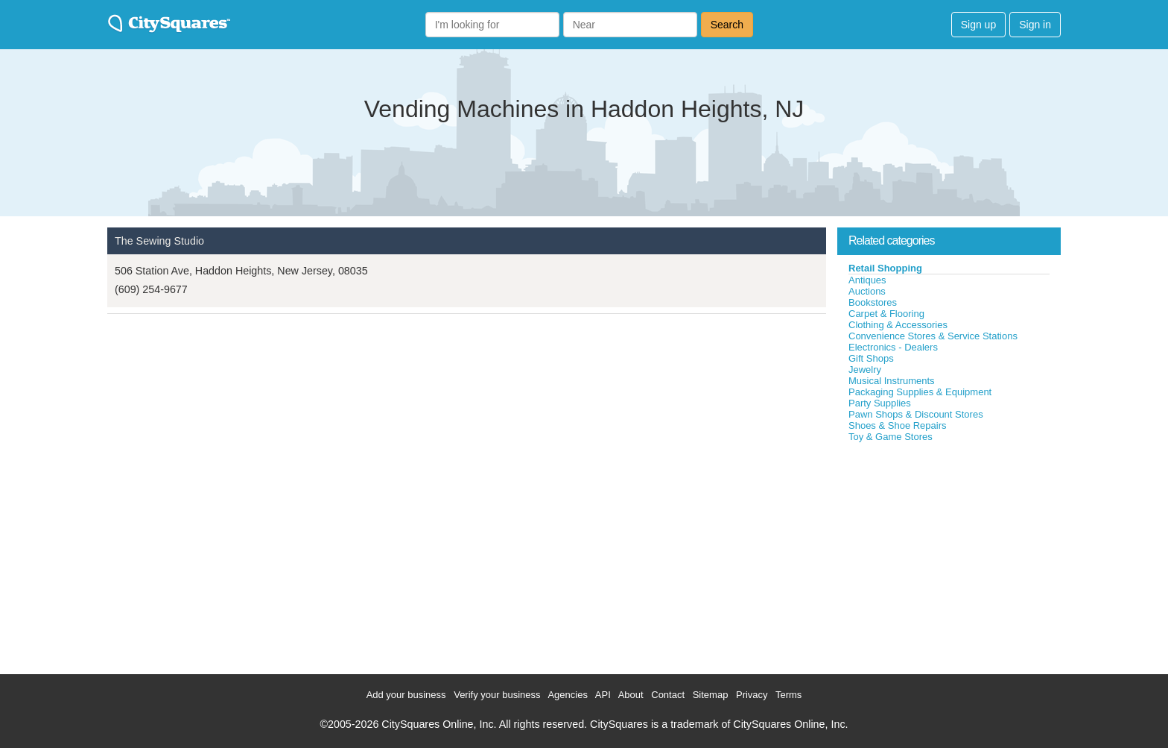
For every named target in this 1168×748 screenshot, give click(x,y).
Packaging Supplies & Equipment (919, 391)
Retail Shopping (885, 268)
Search (727, 25)
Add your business (406, 694)
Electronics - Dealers (893, 347)
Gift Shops (871, 358)
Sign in (1035, 25)
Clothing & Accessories (898, 324)
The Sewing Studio (159, 241)
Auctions (867, 291)
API (603, 694)
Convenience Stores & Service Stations (933, 336)
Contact (668, 694)
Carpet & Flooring (886, 313)
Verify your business (497, 694)
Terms (788, 694)
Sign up (978, 25)
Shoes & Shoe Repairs (897, 425)
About (631, 694)
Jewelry (864, 369)
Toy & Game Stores (890, 436)
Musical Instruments (891, 380)
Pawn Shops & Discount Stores (915, 414)
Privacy (752, 694)
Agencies (567, 694)
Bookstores (872, 302)
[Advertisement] (949, 555)
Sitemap (711, 694)
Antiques (867, 280)
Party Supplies (879, 403)
